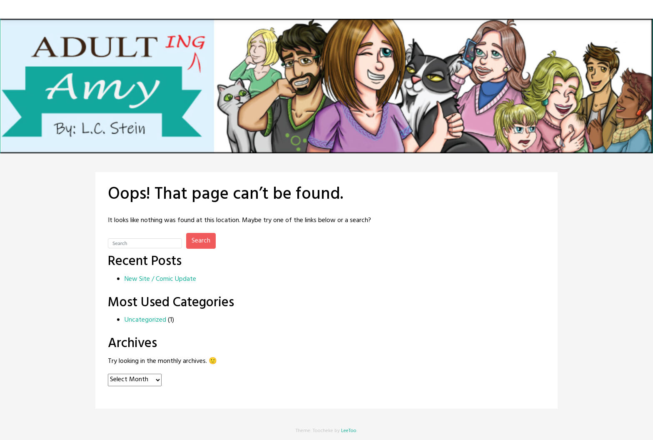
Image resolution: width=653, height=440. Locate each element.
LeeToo (348, 431)
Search (201, 240)
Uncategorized (145, 320)
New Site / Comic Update (160, 279)
